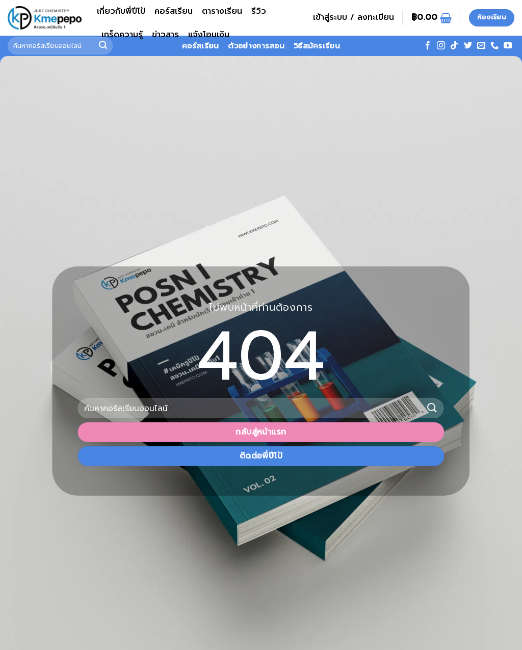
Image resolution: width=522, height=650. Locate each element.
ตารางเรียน (222, 11)
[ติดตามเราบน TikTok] (454, 45)
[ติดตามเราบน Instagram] (441, 45)
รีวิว (258, 11)
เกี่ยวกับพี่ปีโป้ (121, 11)
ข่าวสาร (165, 35)
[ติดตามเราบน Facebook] (428, 45)
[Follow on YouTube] (508, 45)
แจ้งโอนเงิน (208, 35)
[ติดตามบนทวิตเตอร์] (468, 45)
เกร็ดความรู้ (122, 35)
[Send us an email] (481, 45)
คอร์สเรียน (173, 11)
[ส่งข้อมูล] (432, 408)
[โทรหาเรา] (494, 45)
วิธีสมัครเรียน (317, 45)
